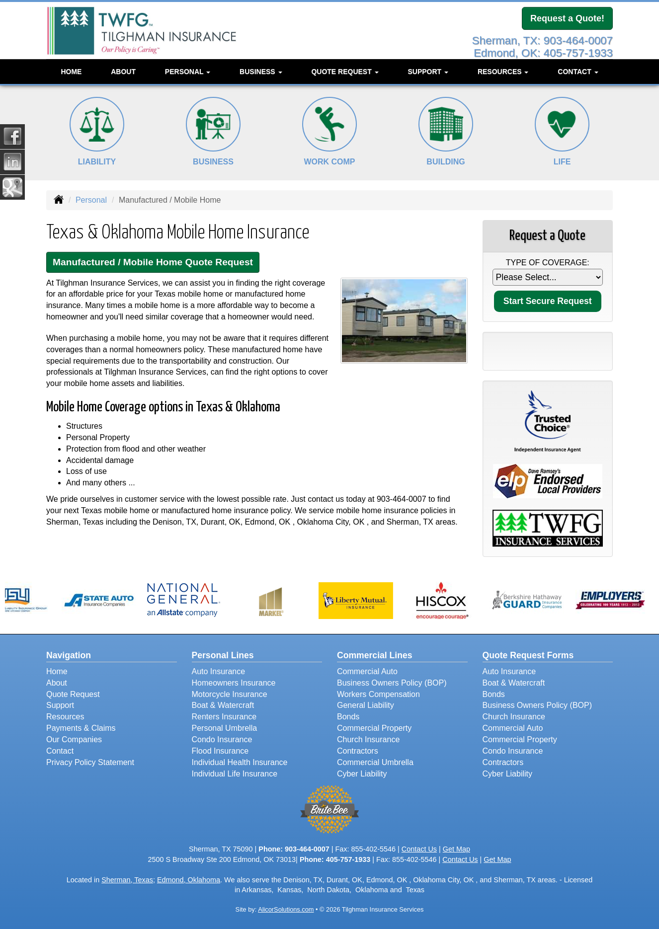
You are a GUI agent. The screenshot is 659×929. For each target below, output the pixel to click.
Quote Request (73, 694)
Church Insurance (368, 739)
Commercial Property (374, 728)
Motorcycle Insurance (229, 694)
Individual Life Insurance (235, 774)
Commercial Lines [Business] (374, 655)
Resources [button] (503, 72)
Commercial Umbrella (375, 762)
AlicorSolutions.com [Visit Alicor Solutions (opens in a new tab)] (286, 909)
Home (71, 72)
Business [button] (261, 72)
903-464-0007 (401, 499)
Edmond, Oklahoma (188, 880)
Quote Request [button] (344, 72)
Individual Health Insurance (240, 762)
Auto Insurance (219, 671)
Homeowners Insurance (234, 683)
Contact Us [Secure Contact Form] (419, 849)
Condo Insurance (222, 739)
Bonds (348, 716)
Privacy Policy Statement (90, 762)
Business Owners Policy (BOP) (392, 683)
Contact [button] (578, 72)
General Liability (365, 705)
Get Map (456, 849)
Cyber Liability (362, 774)
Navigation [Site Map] (68, 655)
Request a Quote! (567, 18)
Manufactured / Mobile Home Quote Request (153, 262)
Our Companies (74, 739)
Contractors (357, 751)
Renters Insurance (224, 716)
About (123, 72)
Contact (60, 751)
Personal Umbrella (224, 728)
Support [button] (428, 72)
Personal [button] (187, 72)
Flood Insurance (220, 751)
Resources (65, 716)
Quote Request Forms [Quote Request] (528, 655)
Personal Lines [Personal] (223, 655)
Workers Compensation (378, 694)
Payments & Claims (81, 728)
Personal (91, 200)
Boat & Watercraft (223, 705)
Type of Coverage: (547, 262)
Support (60, 705)
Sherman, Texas (127, 880)
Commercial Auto (367, 671)
